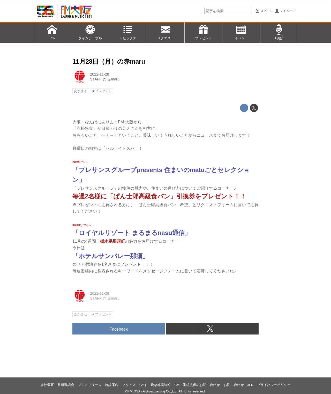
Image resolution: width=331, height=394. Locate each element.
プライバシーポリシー (274, 385)
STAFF (96, 79)
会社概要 (47, 385)
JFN (250, 385)
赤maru (113, 79)
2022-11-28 (99, 74)
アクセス (129, 385)
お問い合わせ (234, 385)
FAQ (143, 385)
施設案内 (111, 385)
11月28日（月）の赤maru (108, 61)
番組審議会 (65, 385)
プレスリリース (89, 385)
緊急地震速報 (161, 385)
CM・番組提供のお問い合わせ (197, 385)
